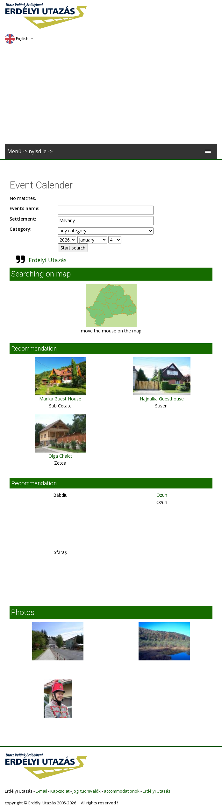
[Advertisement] (111, 95)
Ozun (161, 495)
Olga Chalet (60, 456)
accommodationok (122, 791)
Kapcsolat (59, 791)
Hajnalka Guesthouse (162, 399)
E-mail (41, 791)
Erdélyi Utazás (48, 260)
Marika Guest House (60, 399)
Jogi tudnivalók (87, 791)
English (16, 38)
